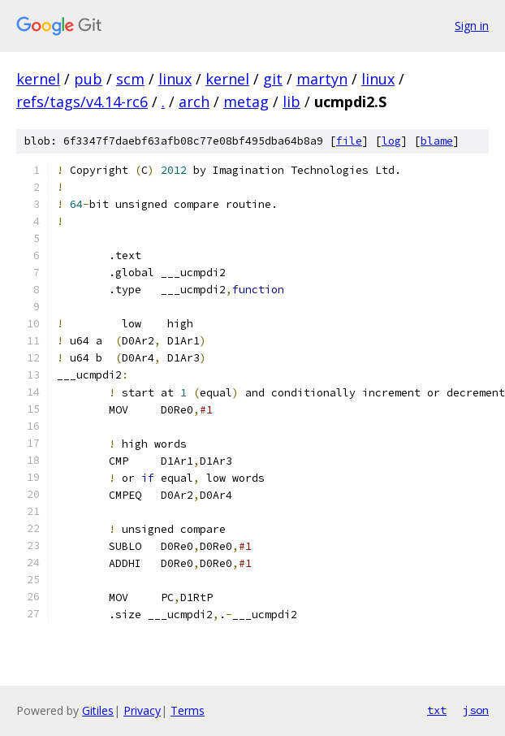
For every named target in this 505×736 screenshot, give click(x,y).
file (349, 141)
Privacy (142, 710)
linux (175, 79)
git (273, 79)
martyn (321, 79)
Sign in (472, 25)
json (476, 710)
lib (291, 101)
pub (88, 79)
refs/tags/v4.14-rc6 (82, 101)
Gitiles (98, 710)
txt (437, 710)
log (391, 141)
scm (130, 79)
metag (246, 101)
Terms (187, 710)
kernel (38, 79)
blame (437, 141)
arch (194, 101)
